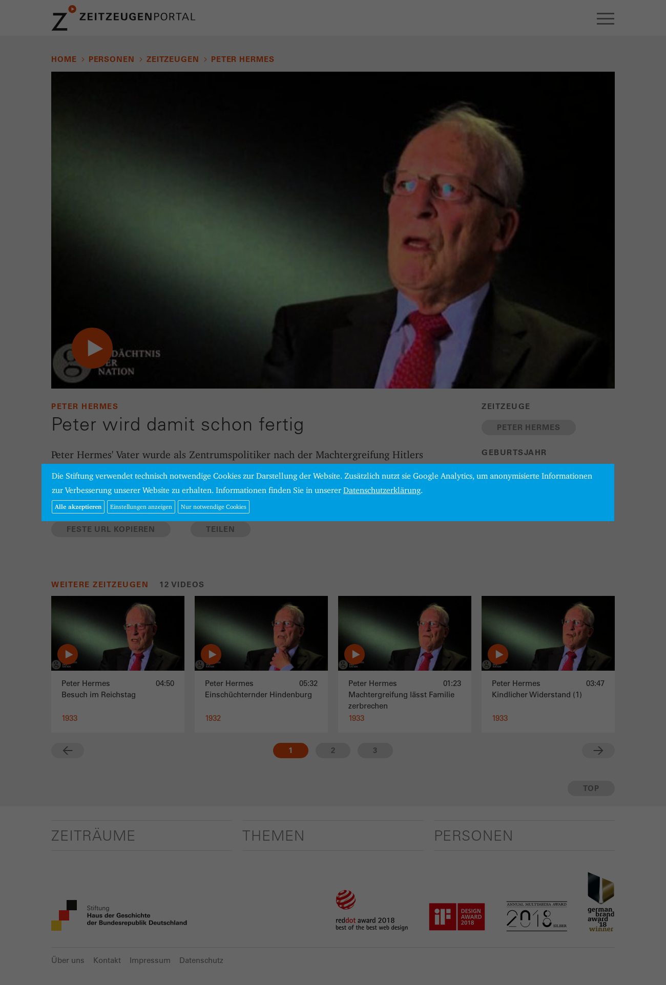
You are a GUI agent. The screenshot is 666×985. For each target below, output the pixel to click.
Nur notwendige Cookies (213, 506)
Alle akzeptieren (78, 506)
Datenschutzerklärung (382, 490)
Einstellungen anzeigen (141, 506)
